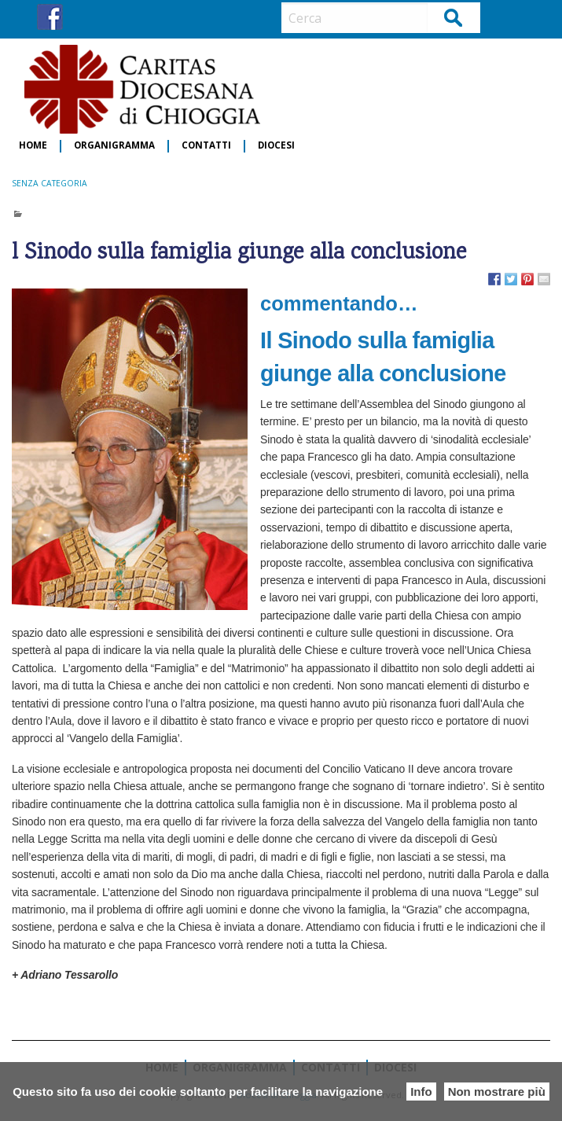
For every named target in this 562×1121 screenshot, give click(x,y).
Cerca (453, 16)
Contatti (206, 146)
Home (33, 146)
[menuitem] (33, 146)
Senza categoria (49, 183)
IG (79, 17)
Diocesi (276, 146)
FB (50, 17)
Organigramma (114, 146)
